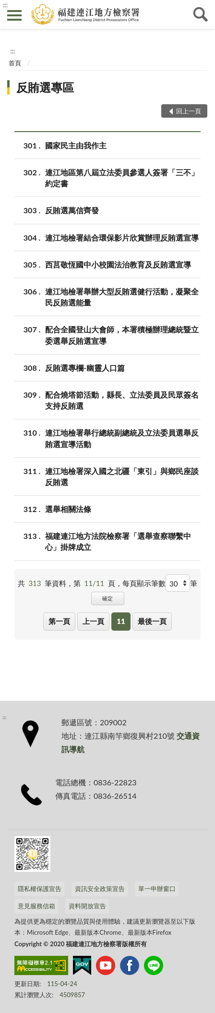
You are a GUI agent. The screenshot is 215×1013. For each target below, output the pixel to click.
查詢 (200, 14)
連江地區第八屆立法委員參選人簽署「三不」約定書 (122, 177)
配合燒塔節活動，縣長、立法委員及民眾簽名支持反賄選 (122, 399)
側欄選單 (14, 15)
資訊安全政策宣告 (100, 888)
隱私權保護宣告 (39, 888)
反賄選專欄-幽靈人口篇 (85, 367)
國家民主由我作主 (76, 145)
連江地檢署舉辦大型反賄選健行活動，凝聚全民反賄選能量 (122, 296)
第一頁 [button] (59, 621)
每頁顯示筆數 (144, 583)
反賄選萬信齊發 (72, 210)
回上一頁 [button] (188, 111)
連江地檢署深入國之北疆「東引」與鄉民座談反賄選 (122, 476)
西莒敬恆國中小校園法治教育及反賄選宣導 (118, 264)
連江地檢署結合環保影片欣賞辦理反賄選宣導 (122, 237)
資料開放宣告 (87, 906)
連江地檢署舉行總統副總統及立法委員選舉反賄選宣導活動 (122, 437)
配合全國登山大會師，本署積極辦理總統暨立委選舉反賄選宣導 (122, 334)
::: (5, 5)
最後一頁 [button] (152, 621)
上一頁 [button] (93, 621)
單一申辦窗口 (157, 888)
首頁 (15, 63)
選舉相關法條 (68, 508)
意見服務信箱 (36, 906)
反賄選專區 (45, 87)
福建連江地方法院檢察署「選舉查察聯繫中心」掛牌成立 (118, 540)
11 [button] (121, 621)
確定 (107, 598)
